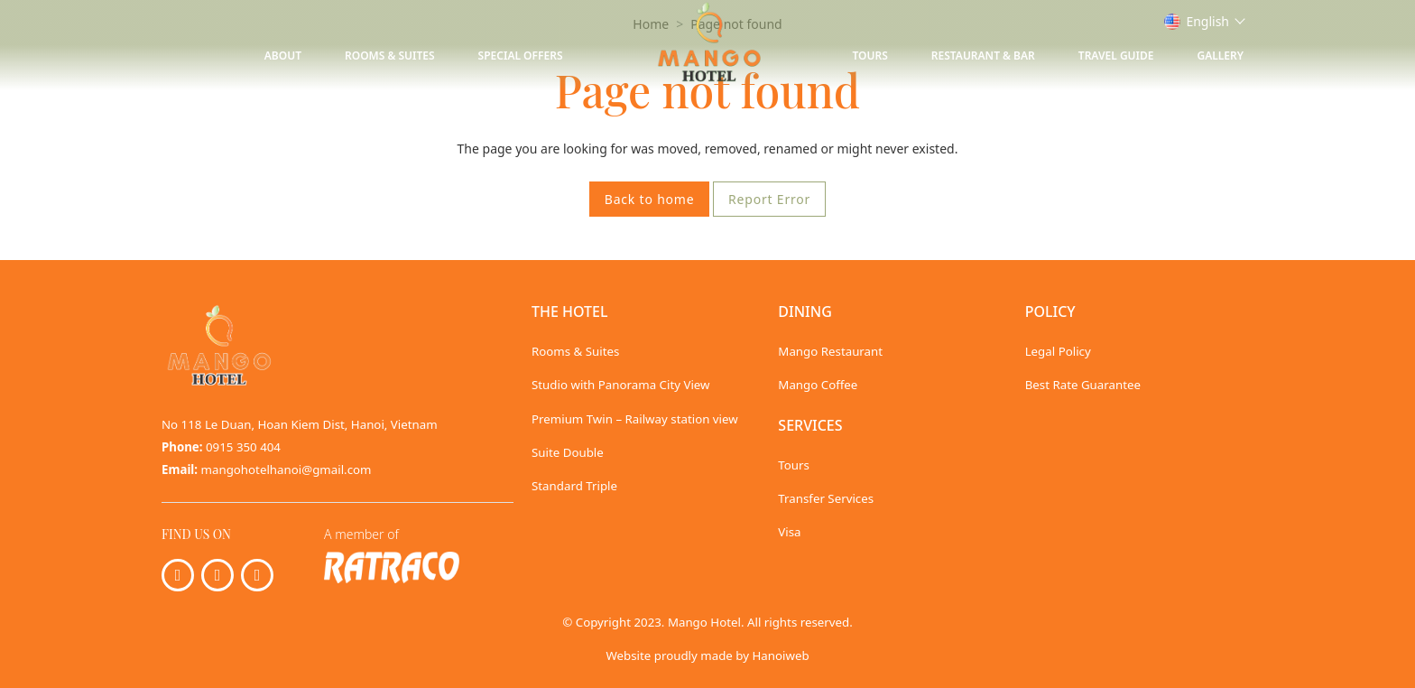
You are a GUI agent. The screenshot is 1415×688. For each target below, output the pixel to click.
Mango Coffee (817, 385)
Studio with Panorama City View (621, 385)
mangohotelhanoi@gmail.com (286, 469)
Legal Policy (1058, 351)
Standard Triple (574, 486)
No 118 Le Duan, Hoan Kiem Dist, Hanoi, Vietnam (300, 424)
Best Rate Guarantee (1083, 385)
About (282, 55)
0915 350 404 (243, 447)
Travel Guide (1116, 55)
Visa (789, 532)
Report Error (769, 199)
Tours (870, 55)
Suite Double (568, 452)
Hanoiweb (780, 655)
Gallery (1220, 55)
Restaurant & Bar (983, 55)
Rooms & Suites (390, 55)
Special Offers (520, 55)
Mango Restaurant (830, 351)
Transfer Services (826, 498)
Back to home (650, 199)
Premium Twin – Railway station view (635, 419)
